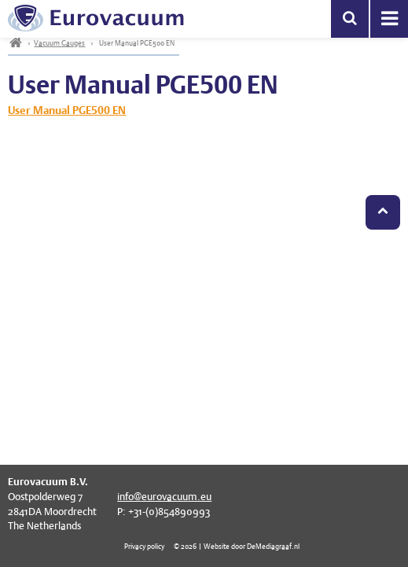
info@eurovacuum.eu (164, 497)
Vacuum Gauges (59, 43)
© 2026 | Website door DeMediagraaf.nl (237, 546)
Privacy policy (144, 546)
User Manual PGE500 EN (67, 110)
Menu (389, 19)
